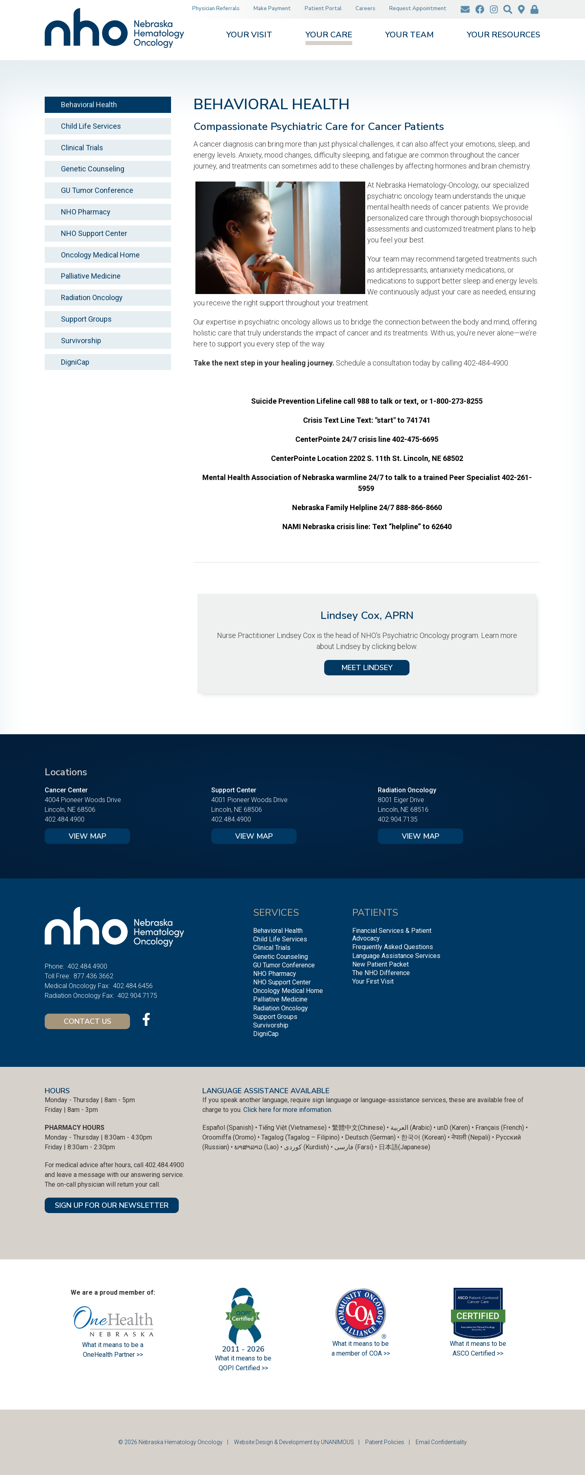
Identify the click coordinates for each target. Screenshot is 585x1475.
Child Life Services (91, 126)
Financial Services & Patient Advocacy (391, 934)
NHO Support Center (94, 233)
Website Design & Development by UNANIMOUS (294, 1442)
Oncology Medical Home (100, 255)
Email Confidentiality (441, 1442)
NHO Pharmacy (85, 212)
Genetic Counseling (92, 168)
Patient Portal (323, 8)
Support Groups (86, 319)
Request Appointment (417, 8)
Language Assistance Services (396, 956)
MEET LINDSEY (366, 668)
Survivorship (81, 340)
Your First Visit (373, 981)
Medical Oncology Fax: (77, 986)
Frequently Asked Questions (392, 947)
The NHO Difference (381, 973)
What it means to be (478, 1343)
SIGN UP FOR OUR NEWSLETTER (112, 1205)
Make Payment (272, 8)
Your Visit (249, 35)
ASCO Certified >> (478, 1353)
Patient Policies (384, 1442)
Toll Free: (57, 976)
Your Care (329, 35)
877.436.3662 (93, 976)
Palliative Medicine (91, 276)
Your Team (409, 35)
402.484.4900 (64, 819)
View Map (87, 836)
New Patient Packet (380, 964)
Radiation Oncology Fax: (79, 995)
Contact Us (87, 1021)
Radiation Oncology (92, 297)
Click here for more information (287, 1110)
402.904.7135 (398, 819)
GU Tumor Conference (97, 190)
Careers (365, 8)
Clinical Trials (82, 147)
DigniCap (75, 362)
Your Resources (503, 35)
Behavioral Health (89, 104)
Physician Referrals (216, 8)
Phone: (54, 966)
